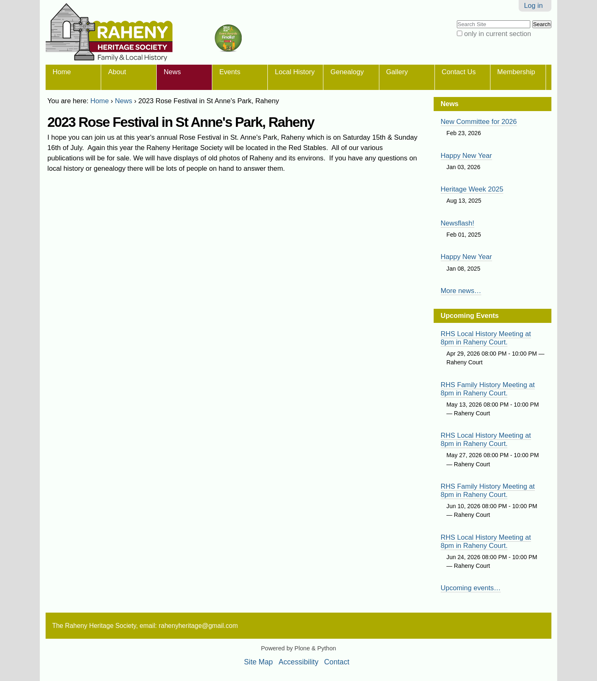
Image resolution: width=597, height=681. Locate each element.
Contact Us (459, 72)
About (117, 72)
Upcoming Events (470, 316)
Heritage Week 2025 (472, 189)
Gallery (397, 72)
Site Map (258, 662)
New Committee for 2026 (479, 122)
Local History (295, 72)
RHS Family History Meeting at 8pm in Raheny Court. (488, 389)
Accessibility (298, 662)
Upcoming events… (471, 588)
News (172, 72)
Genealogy (347, 72)
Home (62, 72)
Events (229, 72)
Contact (336, 662)
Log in (533, 6)
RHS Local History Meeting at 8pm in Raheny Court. (486, 338)
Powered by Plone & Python (298, 648)
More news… (461, 291)
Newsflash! (457, 223)
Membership (516, 72)
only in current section (497, 34)
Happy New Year (466, 156)
